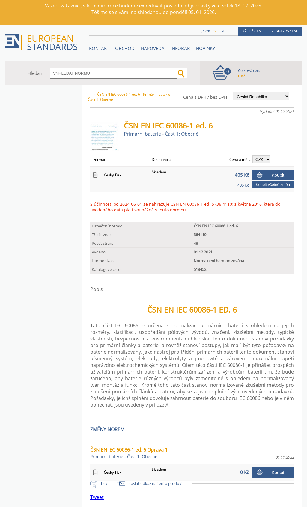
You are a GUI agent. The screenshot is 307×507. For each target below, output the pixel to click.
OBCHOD (125, 48)
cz (214, 31)
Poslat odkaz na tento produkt (155, 483)
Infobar (180, 48)
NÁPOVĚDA (153, 48)
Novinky (205, 48)
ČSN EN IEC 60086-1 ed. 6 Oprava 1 (129, 452)
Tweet (97, 497)
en (221, 31)
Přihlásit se (252, 31)
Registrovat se (285, 31)
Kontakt (99, 48)
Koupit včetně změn (273, 184)
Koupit (278, 175)
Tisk (103, 483)
